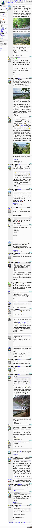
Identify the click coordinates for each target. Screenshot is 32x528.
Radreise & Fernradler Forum (10, 2)
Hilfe (24, 0)
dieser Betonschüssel (23, 125)
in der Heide (19, 338)
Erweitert (7, 11)
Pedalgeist (15, 476)
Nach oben (9, 56)
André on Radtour (2, 37)
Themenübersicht (17, 522)
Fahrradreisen (1, 38)
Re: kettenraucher (20, 484)
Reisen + (15, 76)
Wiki (15, 1)
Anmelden (28, 0)
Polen (1, 26)
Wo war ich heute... (26, 386)
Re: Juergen (19, 117)
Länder (15, 2)
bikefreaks (1, 34)
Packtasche (2, 31)
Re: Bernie (19, 262)
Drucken (30, 56)
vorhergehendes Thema (11, 522)
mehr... (7, 32)
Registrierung (7, 0)
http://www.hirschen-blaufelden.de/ (20, 324)
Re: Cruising (19, 57)
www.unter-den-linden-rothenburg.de (22, 322)
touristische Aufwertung (19, 200)
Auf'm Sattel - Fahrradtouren (3, 35)
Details (7, 8)
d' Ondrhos (24, 243)
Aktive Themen (16, 0)
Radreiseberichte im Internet (3, 27)
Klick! (14, 515)
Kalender (12, 0)
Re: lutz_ (19, 253)
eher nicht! (21, 451)
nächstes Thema (23, 522)
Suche (21, 0)
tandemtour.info (1, 36)
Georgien (2, 30)
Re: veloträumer (19, 189)
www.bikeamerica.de (15, 159)
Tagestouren (18, 368)
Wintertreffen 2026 (2, 29)
